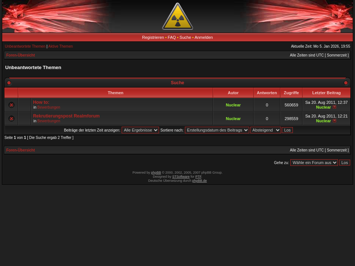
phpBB (156, 172)
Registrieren (153, 37)
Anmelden (204, 37)
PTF (198, 176)
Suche (185, 37)
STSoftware (181, 176)
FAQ (172, 37)
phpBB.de (199, 181)
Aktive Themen (60, 46)
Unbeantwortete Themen (25, 46)
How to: (41, 102)
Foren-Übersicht (20, 55)
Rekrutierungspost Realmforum (66, 116)
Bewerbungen (48, 107)
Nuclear (233, 105)
